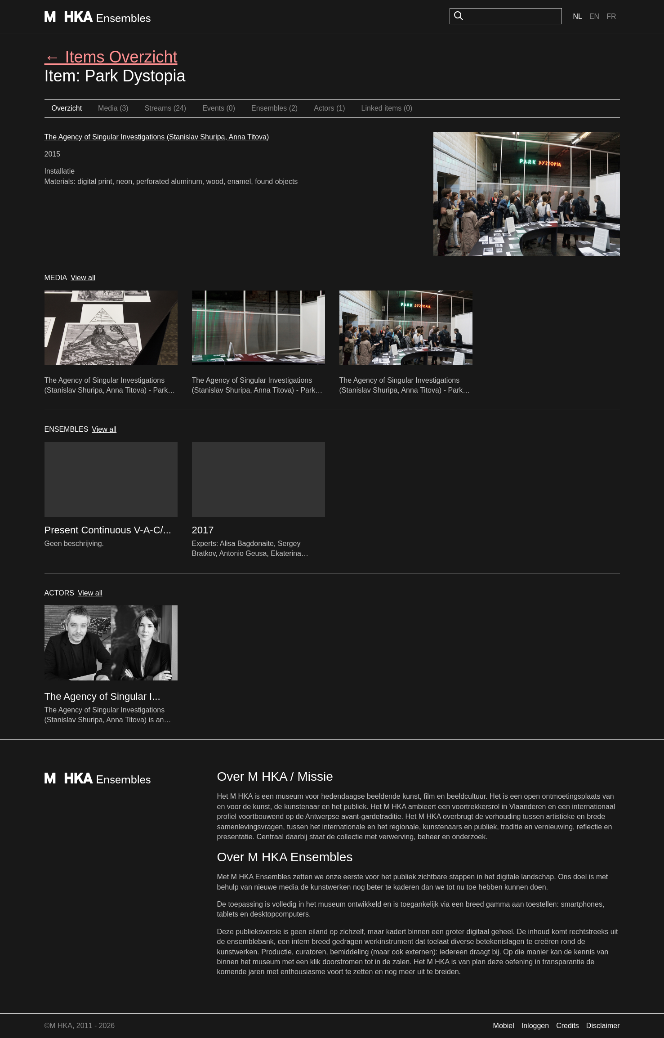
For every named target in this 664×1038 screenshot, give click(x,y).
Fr (611, 16)
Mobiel (503, 1025)
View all (83, 278)
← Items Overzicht (111, 57)
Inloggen (535, 1025)
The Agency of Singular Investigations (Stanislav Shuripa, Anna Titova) (157, 137)
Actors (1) (329, 108)
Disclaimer (603, 1025)
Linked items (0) (387, 108)
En (594, 16)
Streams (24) (165, 108)
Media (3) (113, 108)
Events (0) (218, 108)
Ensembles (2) (274, 108)
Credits (567, 1025)
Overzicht (67, 108)
